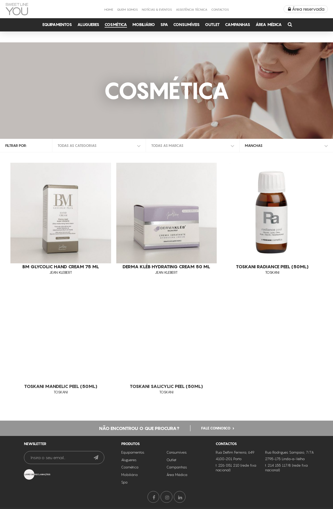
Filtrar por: (16, 145)
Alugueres (88, 24)
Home (108, 9)
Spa (164, 24)
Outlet (212, 24)
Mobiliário (143, 24)
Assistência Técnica (191, 9)
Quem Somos (127, 9)
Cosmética (116, 24)
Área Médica (268, 24)
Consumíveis (186, 24)
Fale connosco (215, 426)
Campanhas (237, 24)
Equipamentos (57, 24)
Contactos (220, 9)
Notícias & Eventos (157, 9)
